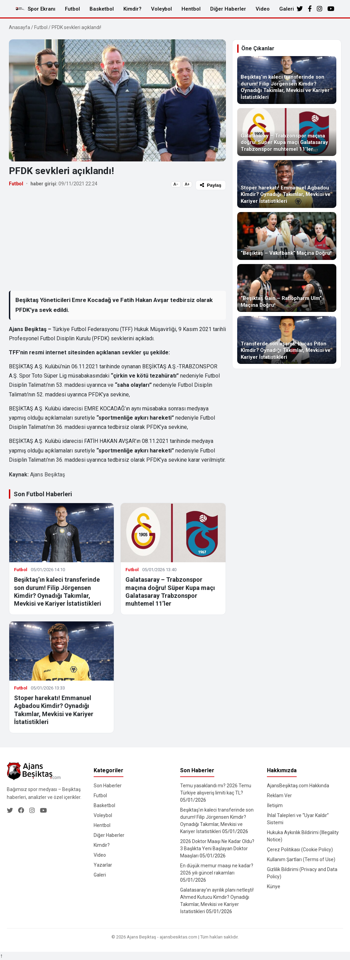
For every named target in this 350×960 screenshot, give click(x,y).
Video (263, 9)
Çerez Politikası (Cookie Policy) (300, 849)
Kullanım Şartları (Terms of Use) (301, 859)
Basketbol (102, 9)
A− (175, 184)
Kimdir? (132, 9)
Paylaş (210, 185)
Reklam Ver (279, 795)
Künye (273, 886)
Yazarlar (103, 865)
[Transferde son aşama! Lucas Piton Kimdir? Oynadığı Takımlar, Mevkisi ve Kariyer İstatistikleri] (286, 340)
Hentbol (191, 9)
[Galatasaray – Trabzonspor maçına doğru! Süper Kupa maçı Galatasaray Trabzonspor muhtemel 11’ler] (286, 132)
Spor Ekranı (41, 9)
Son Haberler (108, 785)
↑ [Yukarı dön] (1, 955)
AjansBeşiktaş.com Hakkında (298, 785)
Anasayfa (19, 27)
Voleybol (161, 9)
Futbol (72, 9)
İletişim (275, 805)
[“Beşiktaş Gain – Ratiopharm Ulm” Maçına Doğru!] (286, 288)
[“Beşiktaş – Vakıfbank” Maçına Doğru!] (286, 236)
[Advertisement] (117, 240)
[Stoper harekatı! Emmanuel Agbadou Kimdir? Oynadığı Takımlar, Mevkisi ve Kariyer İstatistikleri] (286, 184)
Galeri (286, 9)
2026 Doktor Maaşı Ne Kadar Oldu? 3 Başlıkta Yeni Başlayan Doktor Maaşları (217, 848)
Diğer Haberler (228, 9)
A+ (187, 184)
